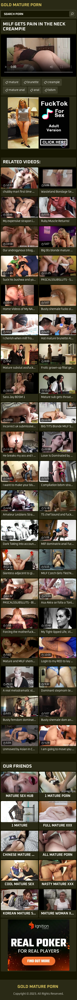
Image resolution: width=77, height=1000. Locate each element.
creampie (53, 82)
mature (13, 82)
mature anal (17, 90)
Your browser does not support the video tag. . (38, 55)
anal (36, 90)
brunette (33, 82)
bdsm (52, 90)
